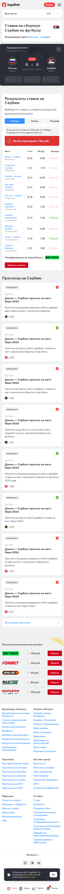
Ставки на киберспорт (46, 787)
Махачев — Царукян (14, 804)
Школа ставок (10, 808)
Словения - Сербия (10, 166)
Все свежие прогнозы (17, 622)
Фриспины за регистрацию (41, 742)
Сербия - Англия (13, 176)
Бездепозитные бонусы (15, 739)
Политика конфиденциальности (46, 820)
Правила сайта (42, 808)
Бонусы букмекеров (14, 726)
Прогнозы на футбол (14, 771)
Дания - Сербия (12, 157)
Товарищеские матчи (17, 48)
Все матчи (39, 763)
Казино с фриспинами (46, 724)
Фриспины (39, 736)
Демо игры (39, 747)
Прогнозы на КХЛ (12, 783)
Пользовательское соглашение (44, 814)
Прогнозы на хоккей (14, 775)
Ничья (34, 121)
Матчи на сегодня (43, 767)
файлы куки (29, 877)
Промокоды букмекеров (9, 748)
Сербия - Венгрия (9, 246)
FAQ (4, 820)
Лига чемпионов (42, 771)
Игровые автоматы (44, 751)
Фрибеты (7, 730)
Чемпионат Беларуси (45, 779)
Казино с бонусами (44, 719)
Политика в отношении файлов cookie (46, 827)
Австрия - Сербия (10, 185)
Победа (14, 121)
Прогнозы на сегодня (14, 767)
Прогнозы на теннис (14, 779)
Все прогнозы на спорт (15, 763)
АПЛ (36, 783)
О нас (36, 800)
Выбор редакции (12, 816)
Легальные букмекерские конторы (22, 644)
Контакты (39, 804)
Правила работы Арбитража (43, 841)
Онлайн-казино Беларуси (42, 714)
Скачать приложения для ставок (14, 721)
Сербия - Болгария (9, 205)
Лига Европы (40, 775)
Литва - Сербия (12, 237)
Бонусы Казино (42, 732)
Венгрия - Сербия (9, 227)
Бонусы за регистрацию (16, 743)
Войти (49, 4)
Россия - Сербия (39, 37)
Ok (53, 874)
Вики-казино (40, 728)
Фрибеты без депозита (15, 734)
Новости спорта (11, 800)
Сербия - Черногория (11, 216)
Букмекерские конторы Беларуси (16, 714)
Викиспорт (8, 812)
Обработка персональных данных (46, 834)
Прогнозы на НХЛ (12, 787)
